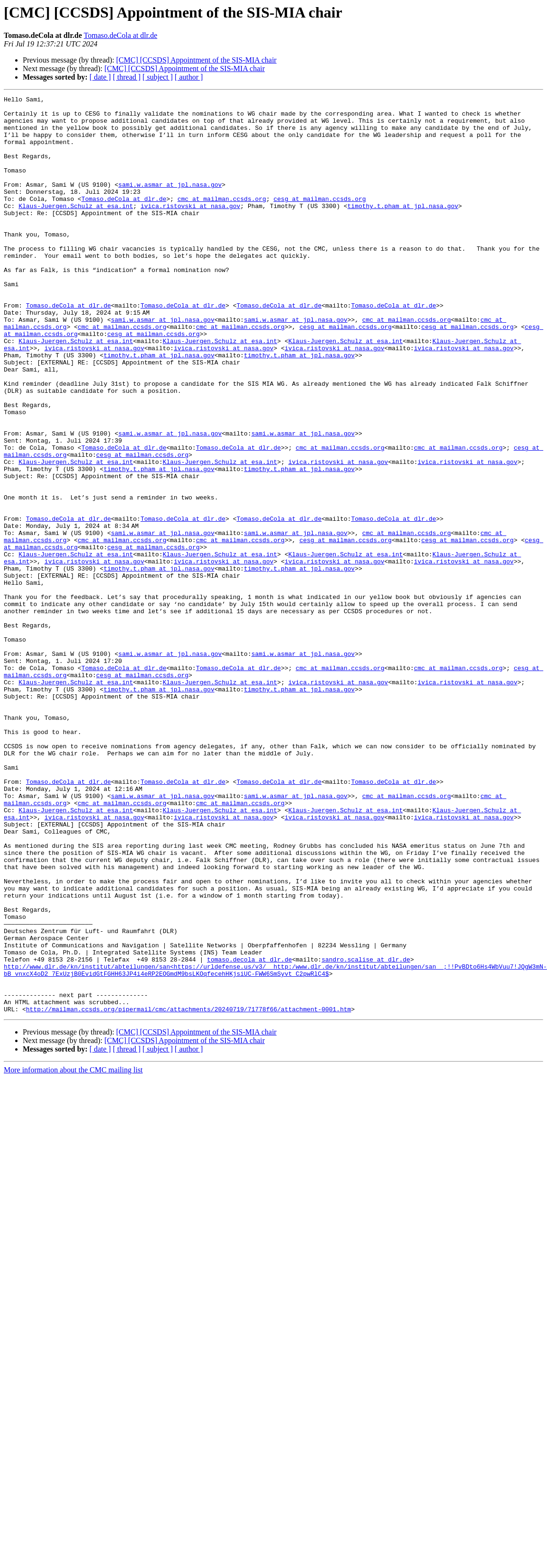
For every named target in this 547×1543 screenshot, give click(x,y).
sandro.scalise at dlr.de (366, 1132)
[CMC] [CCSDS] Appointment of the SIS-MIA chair (196, 60)
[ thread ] (127, 77)
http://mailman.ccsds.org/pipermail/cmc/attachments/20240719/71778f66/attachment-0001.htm (188, 1192)
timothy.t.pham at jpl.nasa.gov (402, 228)
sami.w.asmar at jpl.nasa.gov (170, 203)
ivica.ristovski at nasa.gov (191, 228)
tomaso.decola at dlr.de (249, 1132)
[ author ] (189, 77)
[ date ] (100, 77)
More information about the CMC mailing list (73, 1253)
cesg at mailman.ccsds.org (319, 220)
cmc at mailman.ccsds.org (222, 220)
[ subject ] (158, 77)
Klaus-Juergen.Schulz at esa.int (75, 228)
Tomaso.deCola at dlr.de (120, 35)
